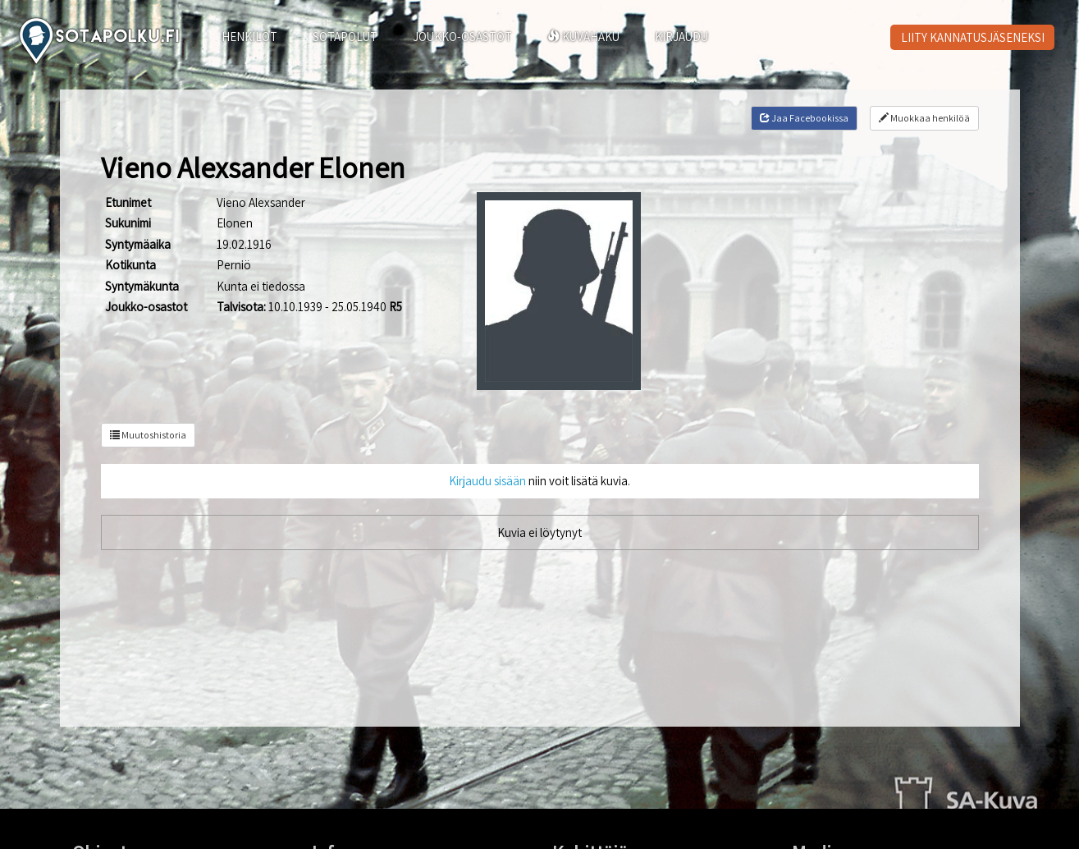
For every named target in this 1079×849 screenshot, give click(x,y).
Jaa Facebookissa (804, 118)
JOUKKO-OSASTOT (462, 36)
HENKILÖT (249, 36)
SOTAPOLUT (345, 36)
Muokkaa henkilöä (924, 118)
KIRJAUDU (681, 36)
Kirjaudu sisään (487, 481)
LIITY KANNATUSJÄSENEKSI (973, 37)
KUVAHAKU (583, 36)
